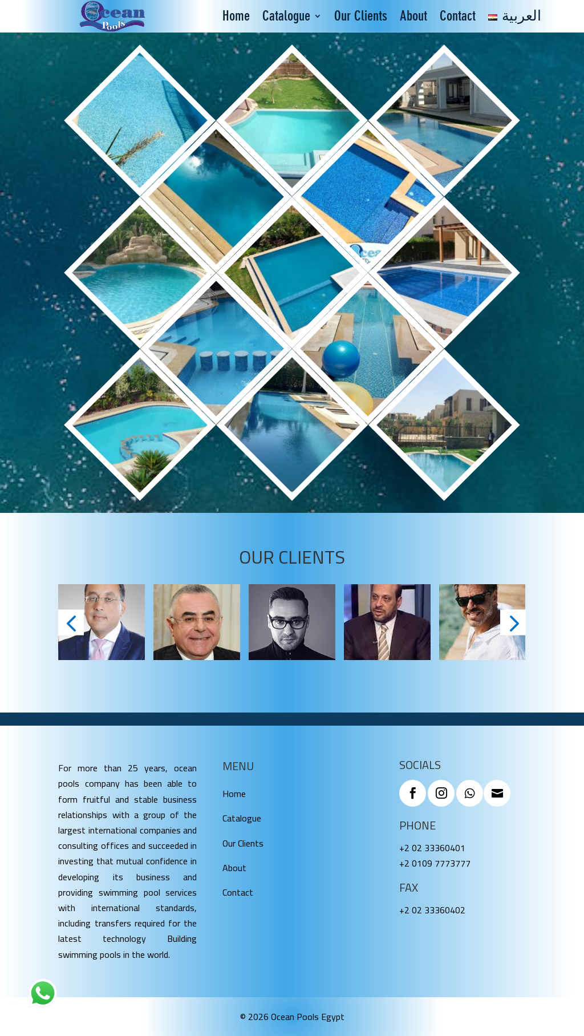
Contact (458, 18)
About (413, 18)
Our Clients (360, 18)
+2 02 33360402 (432, 909)
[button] (71, 622)
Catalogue (286, 18)
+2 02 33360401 (432, 847)
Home (236, 18)
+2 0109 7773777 (435, 863)
